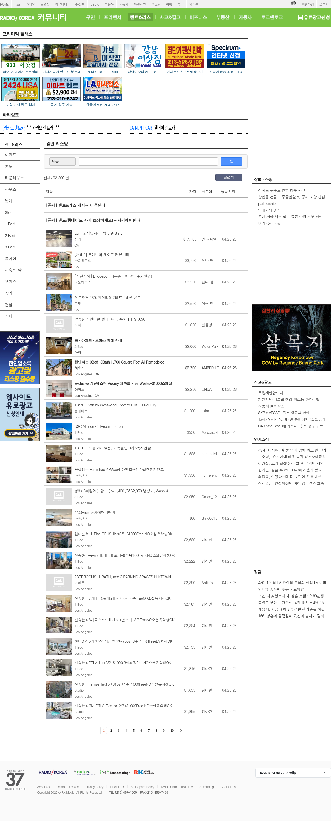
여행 (169, 4)
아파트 (10, 154)
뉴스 (17, 4)
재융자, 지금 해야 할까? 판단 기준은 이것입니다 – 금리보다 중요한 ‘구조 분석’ (291, 611)
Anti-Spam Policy (142, 786)
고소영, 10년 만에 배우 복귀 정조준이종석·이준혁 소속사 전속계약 (292, 459)
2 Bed (10, 235)
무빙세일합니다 (270, 392)
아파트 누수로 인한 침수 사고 (281, 190)
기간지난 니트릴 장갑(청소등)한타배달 (289, 399)
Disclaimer (117, 786)
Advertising (206, 786)
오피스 (10, 281)
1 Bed (10, 223)
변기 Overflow (269, 223)
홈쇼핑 (155, 4)
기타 (8, 316)
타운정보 (79, 4)
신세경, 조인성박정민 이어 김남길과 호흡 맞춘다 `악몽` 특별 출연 (291, 485)
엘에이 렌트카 (151, 128)
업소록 (193, 4)
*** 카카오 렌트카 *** (31, 128)
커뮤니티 (61, 4)
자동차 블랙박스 (271, 406)
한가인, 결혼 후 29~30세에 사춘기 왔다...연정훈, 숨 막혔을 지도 (291, 472)
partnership (267, 203)
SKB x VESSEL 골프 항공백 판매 (284, 412)
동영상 (45, 4)
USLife (94, 4)
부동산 (109, 4)
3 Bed (10, 247)
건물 (8, 304)
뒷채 (8, 200)
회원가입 (308, 4)
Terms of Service (67, 786)
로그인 (323, 4)
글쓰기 (228, 177)
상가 (8, 293)
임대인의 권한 (269, 210)
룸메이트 (12, 258)
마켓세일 (140, 4)
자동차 (123, 4)
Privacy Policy (94, 786)
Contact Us (228, 786)
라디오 (30, 4)
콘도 (8, 166)
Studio (10, 212)
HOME (4, 4)
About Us (43, 786)
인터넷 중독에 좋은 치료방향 (281, 589)
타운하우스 (14, 177)
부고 (181, 4)
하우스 (10, 189)
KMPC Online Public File (177, 786)
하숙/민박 (13, 270)
